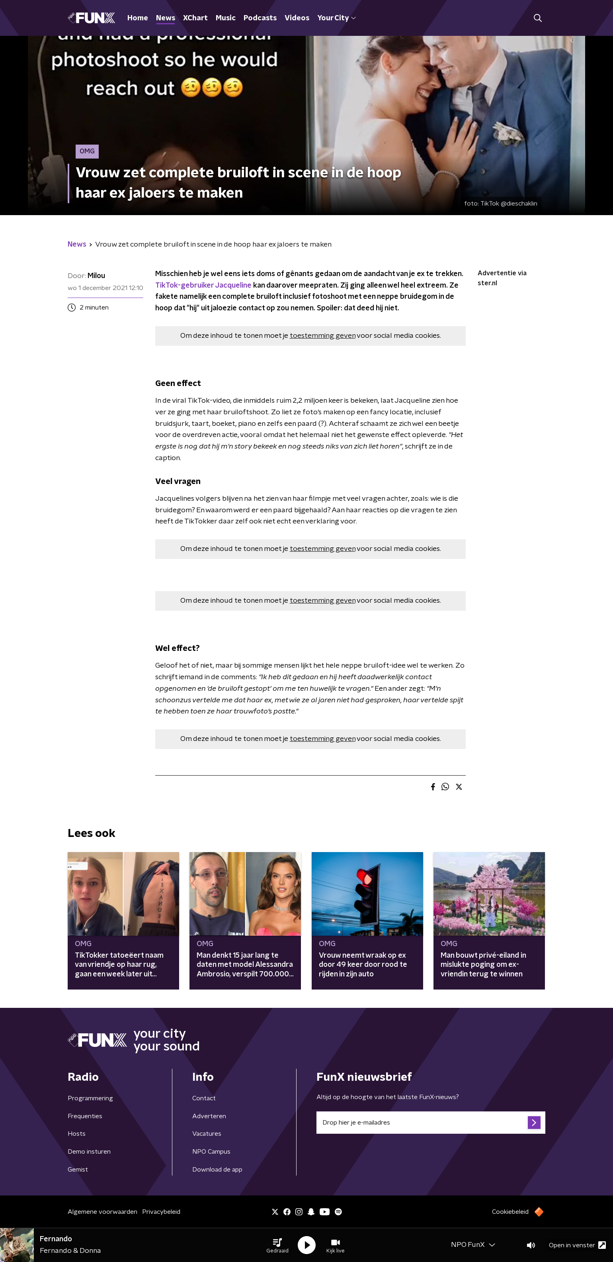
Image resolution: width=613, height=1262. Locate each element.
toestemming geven (322, 335)
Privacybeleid (161, 1212)
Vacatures (206, 1134)
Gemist (78, 1169)
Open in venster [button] (577, 1245)
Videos (297, 18)
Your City (336, 18)
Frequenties (85, 1116)
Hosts (77, 1134)
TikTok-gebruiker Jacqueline (203, 285)
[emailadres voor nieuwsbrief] (430, 1122)
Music (226, 18)
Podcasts (260, 18)
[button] (277, 1245)
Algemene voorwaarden (102, 1212)
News (165, 18)
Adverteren (209, 1116)
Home (137, 18)
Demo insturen (89, 1151)
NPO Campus (211, 1151)
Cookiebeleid (510, 1212)
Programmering (90, 1098)
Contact (204, 1098)
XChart (195, 18)
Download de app (217, 1169)
